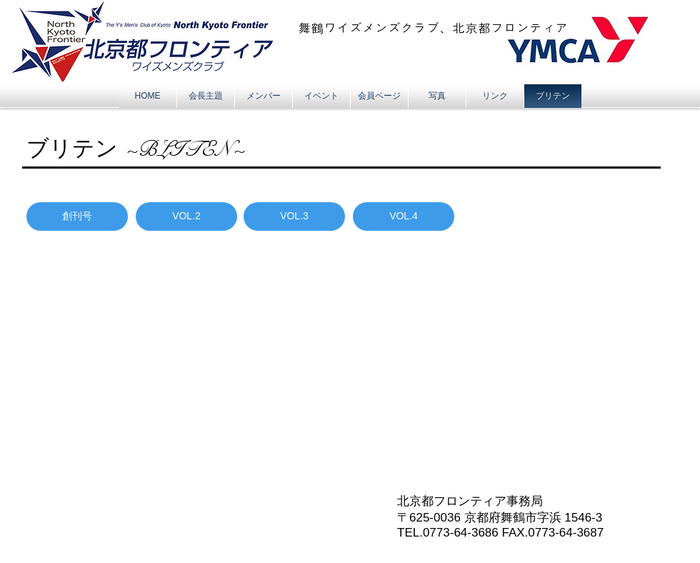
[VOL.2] (186, 216)
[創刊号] (77, 216)
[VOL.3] (294, 216)
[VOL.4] (403, 216)
